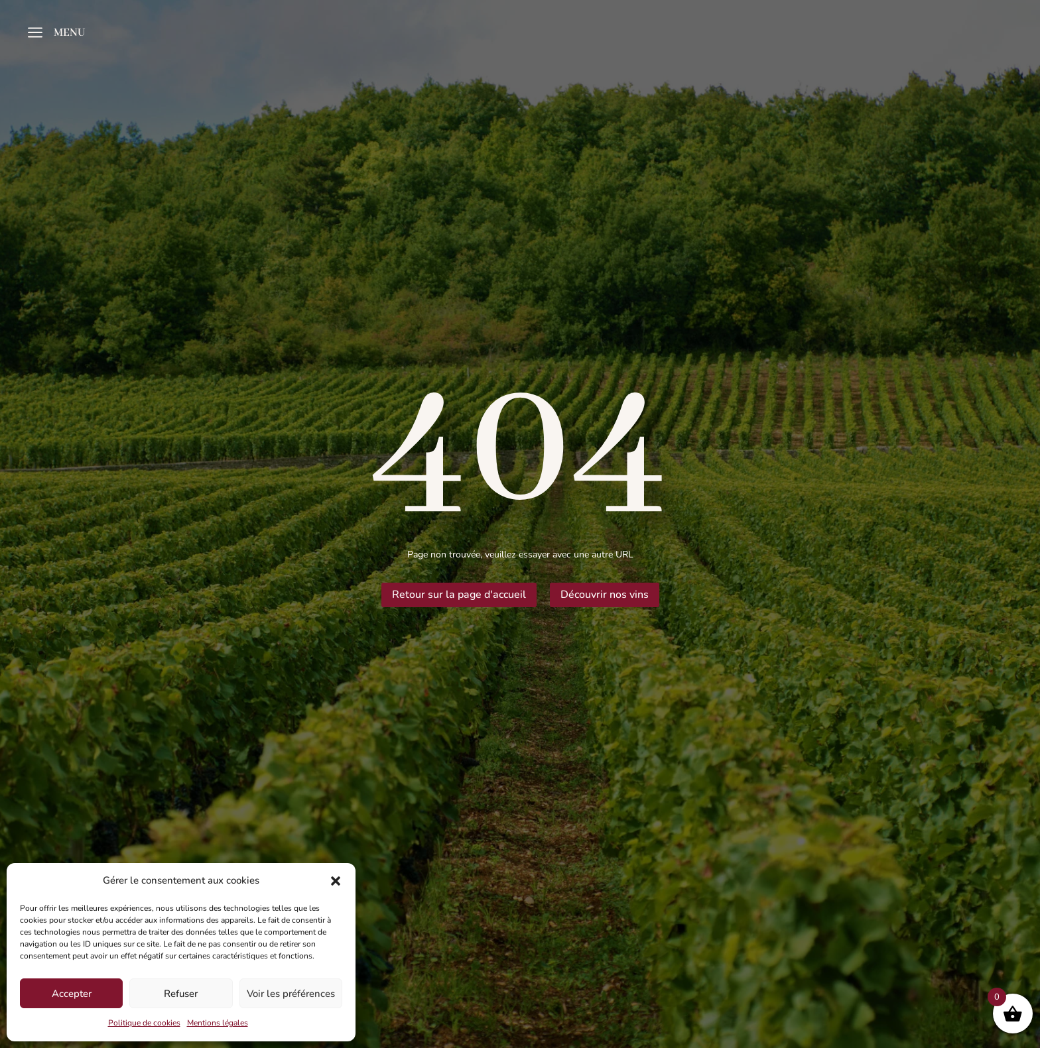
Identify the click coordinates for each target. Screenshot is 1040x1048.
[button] (335, 881)
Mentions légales (217, 1023)
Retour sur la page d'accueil (459, 594)
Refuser (181, 993)
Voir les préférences (291, 993)
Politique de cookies (144, 1023)
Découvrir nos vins (604, 594)
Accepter (72, 993)
